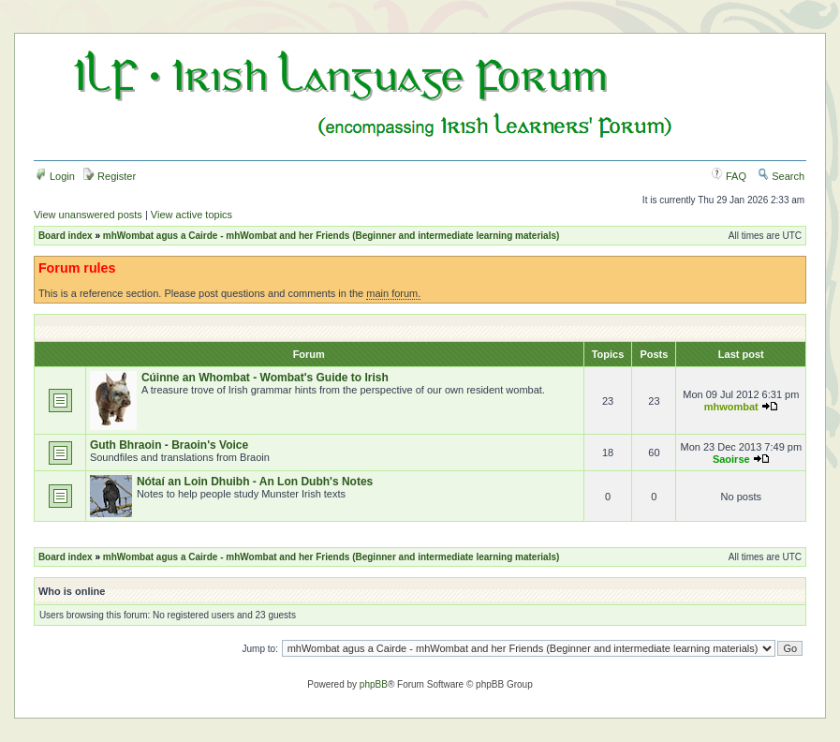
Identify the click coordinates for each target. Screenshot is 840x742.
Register (109, 176)
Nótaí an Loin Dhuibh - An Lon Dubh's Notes (255, 481)
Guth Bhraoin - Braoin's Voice (169, 445)
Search (781, 176)
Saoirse (731, 459)
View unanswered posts (88, 214)
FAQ (729, 176)
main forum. (393, 293)
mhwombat (731, 406)
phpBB (374, 684)
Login (55, 176)
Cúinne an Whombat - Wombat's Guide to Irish (265, 377)
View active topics (191, 214)
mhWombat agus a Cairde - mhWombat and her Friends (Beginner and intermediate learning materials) (331, 235)
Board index (65, 235)
